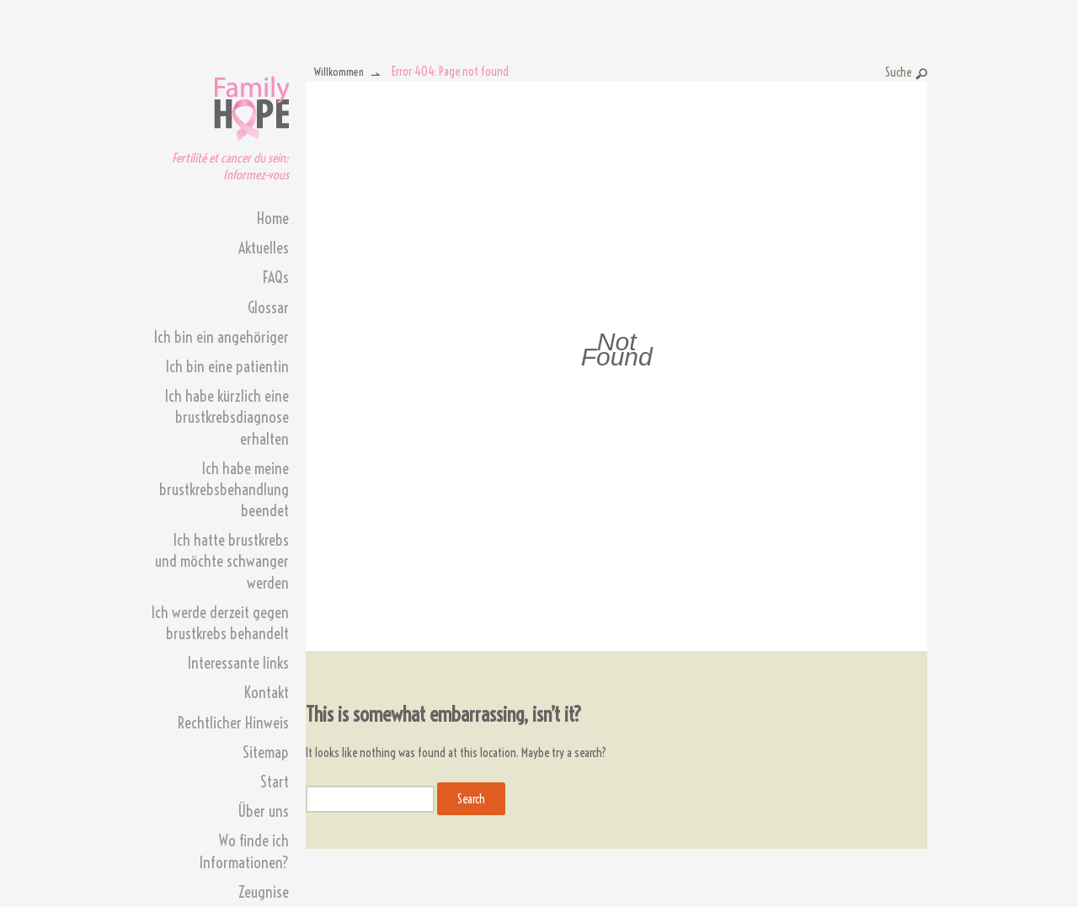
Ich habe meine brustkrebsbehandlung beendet (224, 489)
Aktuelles (263, 248)
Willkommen (339, 71)
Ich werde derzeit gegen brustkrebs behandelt (220, 623)
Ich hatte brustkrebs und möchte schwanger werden (222, 561)
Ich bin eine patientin (227, 366)
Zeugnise (263, 892)
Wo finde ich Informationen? (244, 851)
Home (273, 218)
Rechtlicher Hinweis (233, 723)
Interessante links (238, 663)
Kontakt (266, 692)
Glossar (268, 307)
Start (274, 782)
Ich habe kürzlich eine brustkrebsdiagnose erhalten (227, 417)
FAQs (276, 277)
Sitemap (266, 752)
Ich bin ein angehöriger (221, 337)
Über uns (263, 811)
